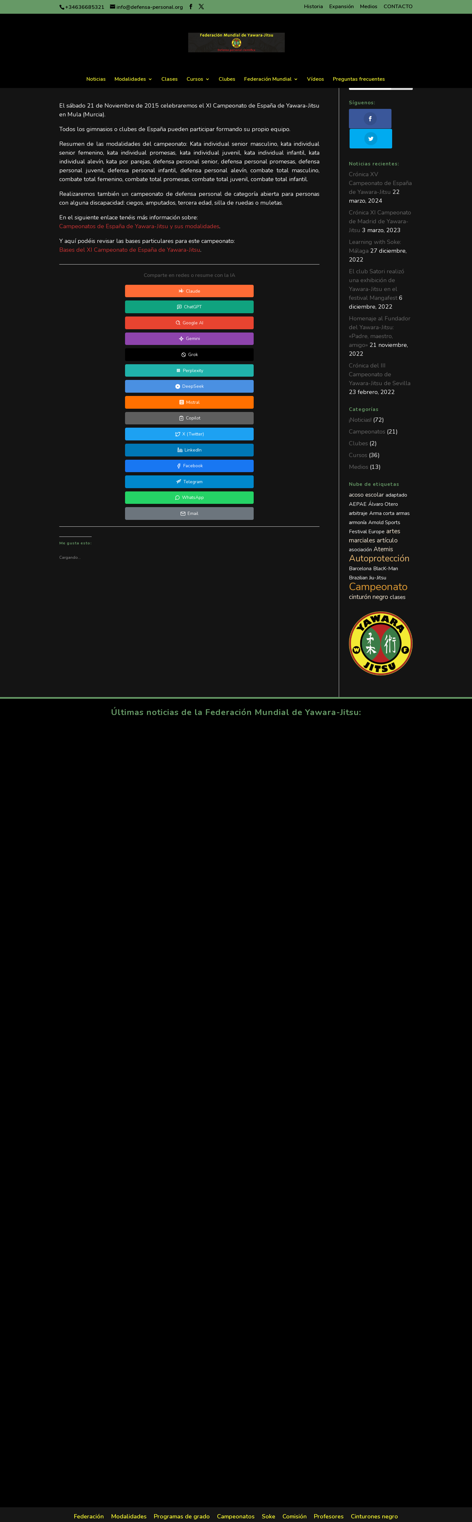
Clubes (227, 80)
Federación (89, 1497)
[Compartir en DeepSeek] (220, 307)
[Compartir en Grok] (96, 307)
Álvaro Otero (383, 484)
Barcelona (360, 548)
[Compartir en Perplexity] (158, 307)
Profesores (329, 1497)
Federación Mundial (268, 80)
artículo (387, 520)
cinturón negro (368, 577)
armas (403, 493)
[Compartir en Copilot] (96, 324)
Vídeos (315, 80)
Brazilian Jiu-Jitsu (367, 557)
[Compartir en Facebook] (282, 324)
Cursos (195, 80)
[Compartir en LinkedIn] (220, 324)
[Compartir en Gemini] (282, 291)
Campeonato (378, 567)
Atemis (383, 529)
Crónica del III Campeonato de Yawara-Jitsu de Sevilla (379, 354)
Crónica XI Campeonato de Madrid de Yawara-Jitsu (380, 201)
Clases (169, 80)
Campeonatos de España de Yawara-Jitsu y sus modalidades (139, 226)
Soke (268, 1497)
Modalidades (130, 80)
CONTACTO (398, 7)
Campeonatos (367, 412)
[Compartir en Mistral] (282, 307)
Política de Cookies (309, 1513)
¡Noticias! (360, 400)
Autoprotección (379, 539)
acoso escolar (366, 475)
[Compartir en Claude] (96, 291)
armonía (358, 502)
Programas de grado (182, 1497)
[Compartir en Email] (251, 340)
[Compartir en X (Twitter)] (158, 324)
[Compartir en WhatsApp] (189, 340)
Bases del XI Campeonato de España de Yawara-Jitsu (129, 250)
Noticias (96, 80)
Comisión (294, 1497)
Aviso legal (208, 1513)
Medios (368, 7)
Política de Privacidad (254, 1513)
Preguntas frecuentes (359, 80)
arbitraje (358, 493)
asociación (360, 529)
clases (398, 577)
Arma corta (381, 493)
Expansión (341, 7)
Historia (313, 7)
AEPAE (358, 484)
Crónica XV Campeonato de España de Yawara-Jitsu (380, 163)
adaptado (396, 475)
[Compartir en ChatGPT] (158, 291)
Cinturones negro (374, 1497)
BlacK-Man (385, 548)
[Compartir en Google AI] (220, 291)
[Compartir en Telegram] (127, 340)
